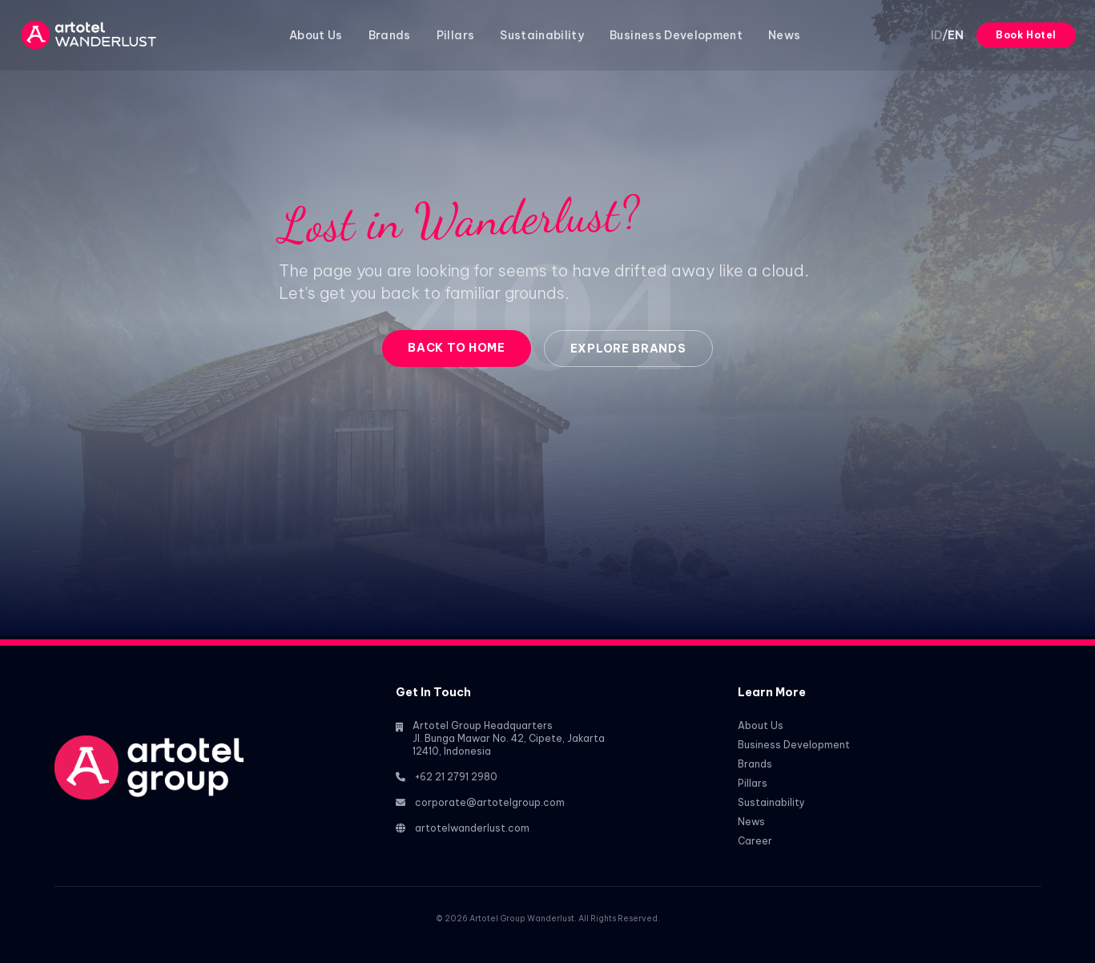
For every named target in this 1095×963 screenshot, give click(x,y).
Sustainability (542, 35)
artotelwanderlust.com (472, 828)
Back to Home (456, 347)
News (784, 35)
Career (755, 841)
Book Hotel (1026, 35)
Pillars (455, 35)
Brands (389, 35)
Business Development (676, 35)
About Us (316, 35)
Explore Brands (628, 348)
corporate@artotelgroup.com (490, 802)
